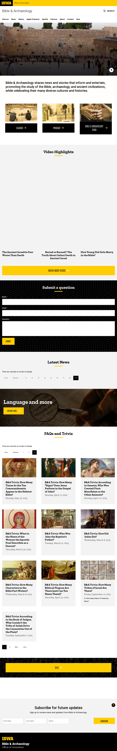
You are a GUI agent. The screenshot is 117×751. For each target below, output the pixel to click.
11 (26, 378)
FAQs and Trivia (58, 433)
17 (64, 378)
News (13, 19)
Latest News (58, 362)
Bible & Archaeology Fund (96, 127)
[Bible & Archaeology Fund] (96, 113)
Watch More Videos (58, 270)
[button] (109, 11)
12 (33, 378)
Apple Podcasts (33, 19)
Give (78, 19)
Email (4, 308)
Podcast (58, 127)
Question (5, 319)
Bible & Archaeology (17, 11)
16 (57, 378)
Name (4, 297)
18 (70, 378)
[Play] (111, 70)
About (62, 19)
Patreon (54, 19)
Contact (70, 19)
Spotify (45, 19)
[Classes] (21, 113)
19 (76, 378)
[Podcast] (58, 113)
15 (51, 378)
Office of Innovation (21, 3)
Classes (5, 19)
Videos (21, 19)
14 (45, 378)
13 (39, 378)
